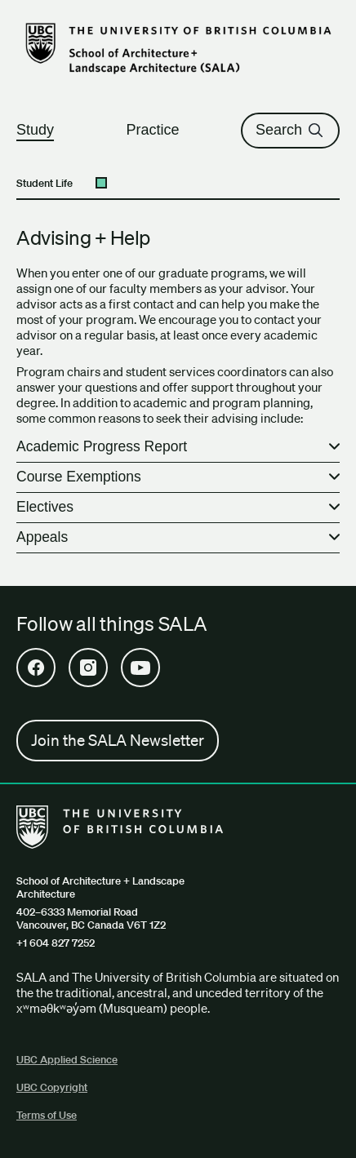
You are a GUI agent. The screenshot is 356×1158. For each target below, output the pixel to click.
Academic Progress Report (101, 446)
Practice (160, 130)
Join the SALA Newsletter (117, 740)
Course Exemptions (78, 476)
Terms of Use (46, 1115)
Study (42, 130)
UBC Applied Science (67, 1060)
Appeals (42, 537)
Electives (44, 507)
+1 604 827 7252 (55, 943)
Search (290, 130)
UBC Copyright (51, 1087)
